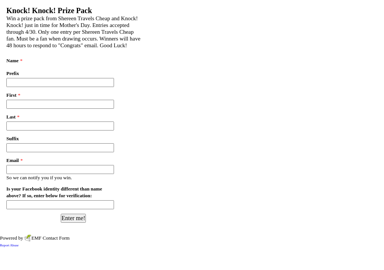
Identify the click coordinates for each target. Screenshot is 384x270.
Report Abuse (9, 245)
